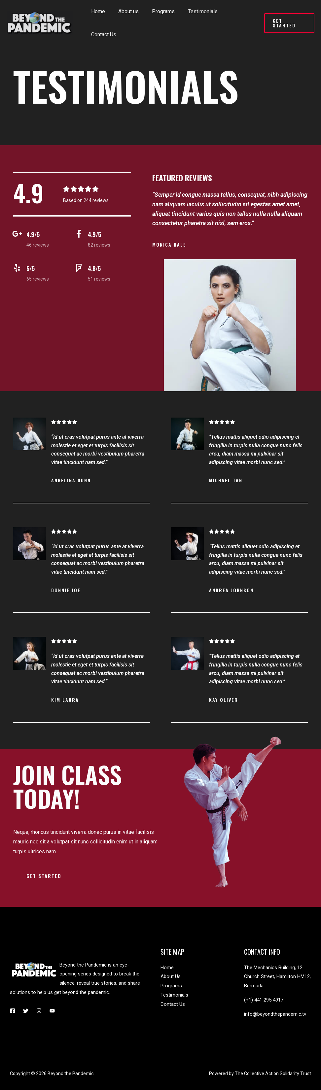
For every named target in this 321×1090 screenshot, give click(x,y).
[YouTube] (52, 1010)
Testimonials (174, 995)
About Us (170, 976)
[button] (44, 876)
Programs (171, 986)
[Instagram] (39, 1010)
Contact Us (172, 1004)
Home (167, 968)
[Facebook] (12, 1010)
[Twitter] (25, 1010)
